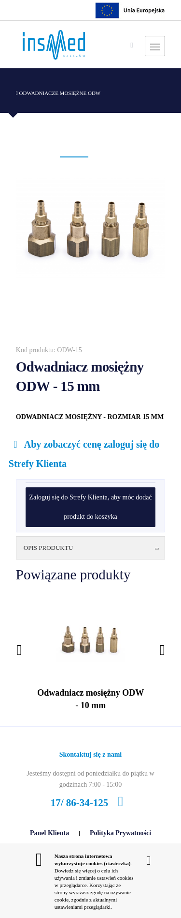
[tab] (90, 548)
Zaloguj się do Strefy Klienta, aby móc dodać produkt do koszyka (90, 507)
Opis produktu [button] (92, 547)
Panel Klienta (49, 833)
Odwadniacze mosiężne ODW (58, 93)
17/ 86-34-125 (90, 803)
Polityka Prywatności (120, 833)
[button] (74, 156)
